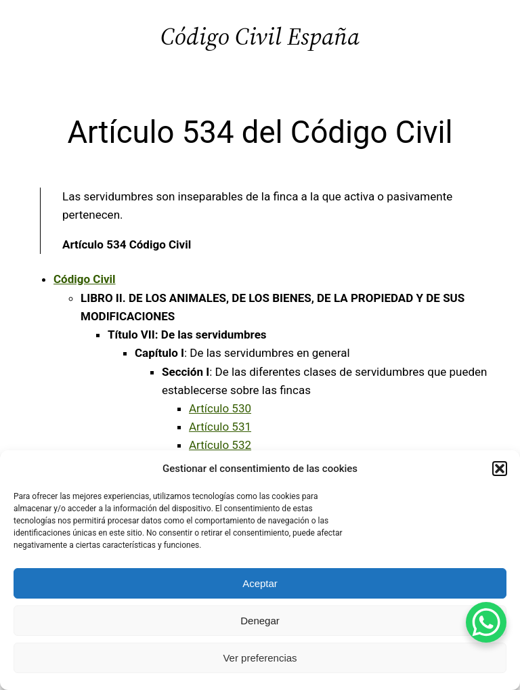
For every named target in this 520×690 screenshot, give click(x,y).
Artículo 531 (220, 426)
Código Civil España (260, 36)
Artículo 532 (220, 445)
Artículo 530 (220, 408)
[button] (499, 468)
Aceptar (260, 583)
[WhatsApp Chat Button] (486, 622)
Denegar (260, 620)
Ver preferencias (260, 658)
